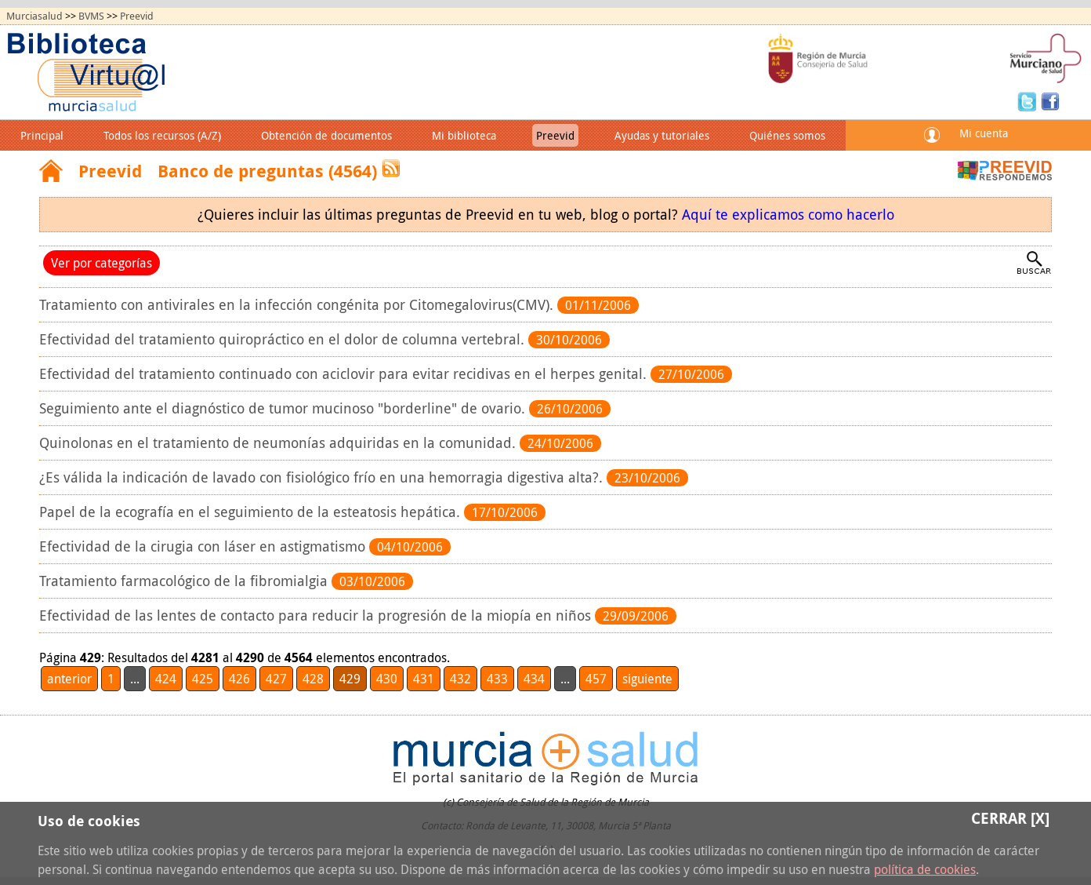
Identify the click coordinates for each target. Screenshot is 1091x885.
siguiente (647, 678)
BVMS (91, 16)
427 (276, 678)
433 (497, 678)
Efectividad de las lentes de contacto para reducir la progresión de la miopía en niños (317, 615)
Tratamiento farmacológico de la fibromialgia (185, 581)
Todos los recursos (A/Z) (162, 135)
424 (165, 678)
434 (534, 678)
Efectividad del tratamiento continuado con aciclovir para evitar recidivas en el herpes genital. (345, 374)
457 (596, 678)
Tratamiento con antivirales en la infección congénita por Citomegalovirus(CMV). (298, 305)
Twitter (1029, 100)
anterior (69, 678)
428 (313, 678)
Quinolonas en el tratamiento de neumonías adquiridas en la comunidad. (279, 443)
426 (239, 678)
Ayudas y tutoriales (661, 135)
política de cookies (925, 869)
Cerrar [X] (1010, 818)
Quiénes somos (787, 135)
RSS (391, 168)
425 (202, 678)
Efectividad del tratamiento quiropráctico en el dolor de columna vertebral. (283, 339)
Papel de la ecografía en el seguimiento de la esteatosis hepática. (251, 512)
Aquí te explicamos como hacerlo (788, 215)
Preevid (137, 16)
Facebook (1050, 100)
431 (423, 678)
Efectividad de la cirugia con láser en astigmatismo (204, 546)
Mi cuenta (983, 133)
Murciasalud (34, 16)
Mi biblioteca (464, 135)
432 (460, 678)
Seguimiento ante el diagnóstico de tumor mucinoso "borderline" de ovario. (284, 408)
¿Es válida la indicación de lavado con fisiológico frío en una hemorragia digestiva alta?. (323, 477)
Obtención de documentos (326, 135)
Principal (41, 135)
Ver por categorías (101, 262)
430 (386, 678)
